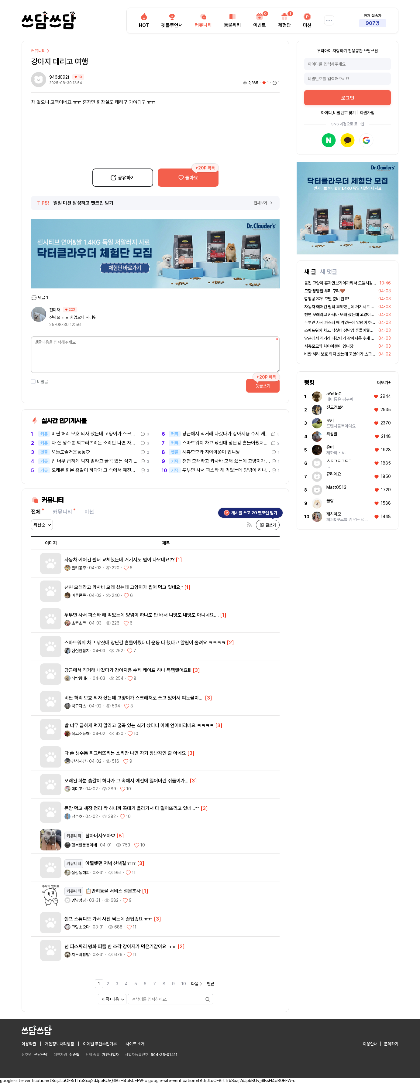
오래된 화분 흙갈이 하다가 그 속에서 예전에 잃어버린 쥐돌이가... (95, 470)
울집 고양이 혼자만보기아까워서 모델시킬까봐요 (344, 283)
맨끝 (210, 983)
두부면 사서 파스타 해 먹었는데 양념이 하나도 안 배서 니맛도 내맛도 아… (226, 470)
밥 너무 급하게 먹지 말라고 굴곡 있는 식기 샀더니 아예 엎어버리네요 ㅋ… (95, 461)
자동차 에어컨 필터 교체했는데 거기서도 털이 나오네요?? (351, 306)
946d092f (60, 77)
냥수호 (76, 816)
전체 (36, 512)
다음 (197, 983)
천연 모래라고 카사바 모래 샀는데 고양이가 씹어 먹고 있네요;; (226, 461)
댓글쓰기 (263, 385)
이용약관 (29, 1043)
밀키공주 (78, 567)
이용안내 (370, 1043)
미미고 (76, 788)
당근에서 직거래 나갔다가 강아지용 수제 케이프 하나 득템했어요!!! (225, 433)
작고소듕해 (80, 733)
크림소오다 (80, 927)
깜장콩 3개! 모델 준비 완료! (326, 298)
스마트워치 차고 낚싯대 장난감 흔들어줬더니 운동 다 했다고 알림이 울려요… (225, 443)
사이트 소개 (135, 1043)
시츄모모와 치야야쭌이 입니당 (211, 452)
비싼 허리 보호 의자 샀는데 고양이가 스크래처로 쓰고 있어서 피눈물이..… (95, 433)
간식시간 (78, 761)
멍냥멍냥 (78, 900)
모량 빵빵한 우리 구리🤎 (324, 290)
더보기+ (384, 382)
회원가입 (367, 112)
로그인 (347, 98)
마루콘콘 (78, 595)
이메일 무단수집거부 (100, 1043)
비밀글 (39, 381)
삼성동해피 (80, 872)
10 (183, 983)
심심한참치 (80, 650)
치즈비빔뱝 (80, 954)
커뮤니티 (40, 50)
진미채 (54, 309)
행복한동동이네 (84, 845)
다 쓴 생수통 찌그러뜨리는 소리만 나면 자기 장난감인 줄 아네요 (95, 443)
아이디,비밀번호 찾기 (338, 112)
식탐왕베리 (80, 678)
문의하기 (391, 1043)
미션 (89, 512)
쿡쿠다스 (78, 705)
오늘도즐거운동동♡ (71, 452)
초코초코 (78, 623)
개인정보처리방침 (59, 1043)
